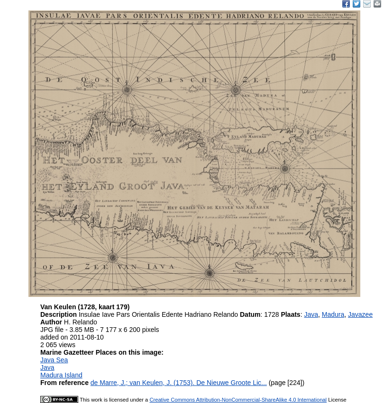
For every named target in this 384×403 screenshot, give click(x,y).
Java (311, 314)
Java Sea (54, 360)
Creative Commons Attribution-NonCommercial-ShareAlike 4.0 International (238, 400)
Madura (333, 314)
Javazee (360, 314)
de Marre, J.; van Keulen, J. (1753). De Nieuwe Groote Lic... (179, 382)
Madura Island (61, 375)
